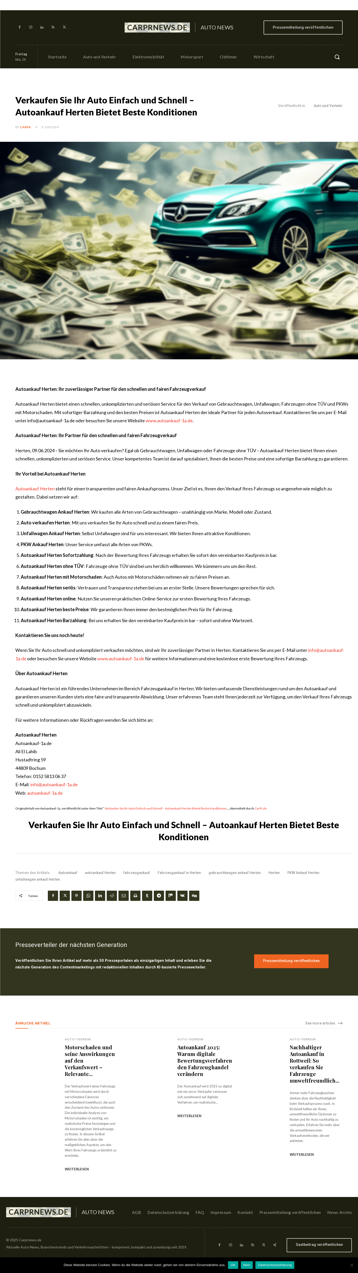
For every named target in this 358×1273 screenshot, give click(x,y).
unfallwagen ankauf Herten (37, 879)
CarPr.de (261, 808)
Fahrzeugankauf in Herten (179, 873)
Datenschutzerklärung (274, 1265)
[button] (337, 56)
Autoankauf (67, 873)
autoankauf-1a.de (45, 793)
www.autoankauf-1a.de (169, 420)
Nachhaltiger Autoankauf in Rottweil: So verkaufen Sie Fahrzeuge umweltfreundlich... (314, 1064)
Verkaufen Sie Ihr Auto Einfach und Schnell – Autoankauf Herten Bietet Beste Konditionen (166, 808)
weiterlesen (77, 1169)
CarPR (25, 127)
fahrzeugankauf (136, 873)
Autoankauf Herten (35, 488)
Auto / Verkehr (78, 1039)
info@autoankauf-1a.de (54, 784)
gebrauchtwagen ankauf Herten (235, 873)
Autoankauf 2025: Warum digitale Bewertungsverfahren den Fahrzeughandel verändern (204, 1060)
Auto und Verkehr (328, 106)
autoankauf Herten (100, 873)
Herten (274, 873)
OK (233, 1265)
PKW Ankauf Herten (303, 873)
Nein (247, 1265)
